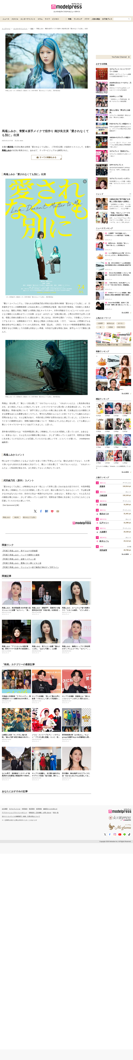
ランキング (78, 19)
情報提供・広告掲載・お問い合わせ (40, 812)
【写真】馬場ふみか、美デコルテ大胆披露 (20, 551)
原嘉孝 (102, 486)
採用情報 (39, 809)
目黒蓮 (110, 327)
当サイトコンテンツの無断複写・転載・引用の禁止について (21, 816)
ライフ (47, 19)
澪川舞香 (103, 505)
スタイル (15, 19)
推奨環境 (32, 809)
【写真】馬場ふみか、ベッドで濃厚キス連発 (20, 555)
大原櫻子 (100, 323)
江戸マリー (104, 523)
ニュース (6, 19)
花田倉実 (103, 550)
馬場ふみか (6, 150)
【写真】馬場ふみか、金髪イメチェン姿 (19, 559)
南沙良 (10, 147)
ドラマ (86, 19)
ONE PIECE (121, 327)
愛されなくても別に (29, 517)
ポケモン (120, 323)
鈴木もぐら (104, 541)
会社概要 (5, 809)
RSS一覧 (56, 812)
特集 (69, 19)
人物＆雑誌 (96, 19)
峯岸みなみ (110, 323)
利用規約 (24, 809)
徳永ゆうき (104, 514)
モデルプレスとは (14, 809)
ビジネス (55, 19)
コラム (40, 19)
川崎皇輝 (103, 496)
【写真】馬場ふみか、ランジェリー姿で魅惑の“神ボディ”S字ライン (30, 567)
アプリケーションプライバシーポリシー (14, 812)
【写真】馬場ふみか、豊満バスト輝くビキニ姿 (21, 563)
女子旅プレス (107, 19)
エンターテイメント (27, 19)
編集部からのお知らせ (50, 809)
